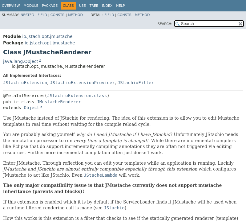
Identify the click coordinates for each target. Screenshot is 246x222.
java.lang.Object (20, 61)
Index (107, 6)
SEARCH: (165, 24)
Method (75, 15)
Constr (57, 15)
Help (120, 6)
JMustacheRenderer (59, 101)
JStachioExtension (25, 82)
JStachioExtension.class (77, 95)
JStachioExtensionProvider (82, 82)
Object (31, 107)
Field (42, 15)
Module (31, 6)
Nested (27, 15)
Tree (94, 6)
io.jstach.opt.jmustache (47, 36)
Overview (11, 6)
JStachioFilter (136, 82)
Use (82, 6)
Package (50, 6)
